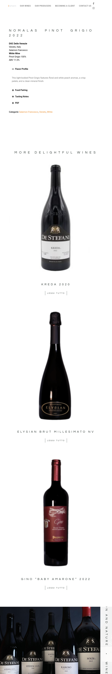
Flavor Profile (21, 69)
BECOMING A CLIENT (65, 6)
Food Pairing (21, 90)
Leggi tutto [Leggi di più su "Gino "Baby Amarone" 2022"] (56, 588)
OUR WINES (25, 6)
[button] (51, 69)
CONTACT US (85, 6)
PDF (17, 103)
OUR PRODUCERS (43, 6)
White (50, 112)
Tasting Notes (22, 96)
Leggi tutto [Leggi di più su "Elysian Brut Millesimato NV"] (56, 441)
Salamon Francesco (28, 112)
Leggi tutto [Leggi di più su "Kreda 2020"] (56, 293)
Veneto (42, 112)
